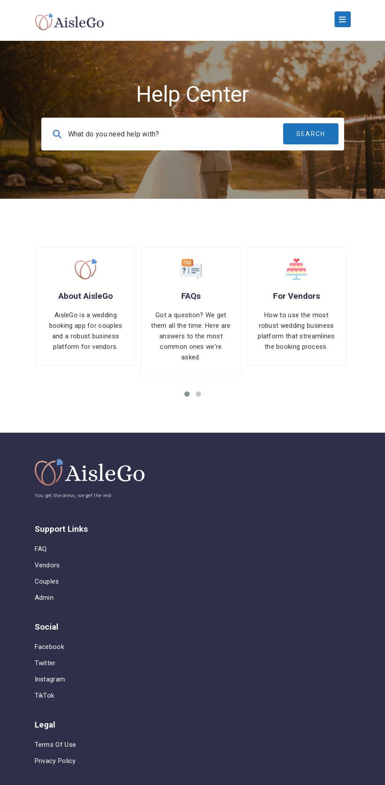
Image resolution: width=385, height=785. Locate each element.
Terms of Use (55, 745)
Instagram (50, 679)
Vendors (47, 565)
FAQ (41, 549)
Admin (44, 598)
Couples (47, 581)
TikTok (44, 695)
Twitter (45, 663)
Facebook (49, 647)
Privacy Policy (55, 761)
